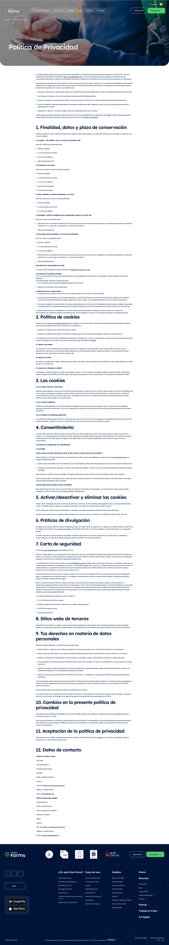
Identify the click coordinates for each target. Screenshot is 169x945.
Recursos (90, 11)
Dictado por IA (63, 893)
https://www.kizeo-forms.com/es (54, 827)
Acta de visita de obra (119, 904)
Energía (87, 885)
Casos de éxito (143, 891)
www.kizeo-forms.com (119, 457)
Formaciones (143, 884)
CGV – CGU (160, 940)
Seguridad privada (91, 889)
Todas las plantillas (118, 878)
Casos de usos (58, 11)
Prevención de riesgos (92, 904)
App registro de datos (65, 889)
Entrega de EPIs (117, 889)
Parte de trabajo (117, 882)
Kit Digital (101, 11)
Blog (140, 888)
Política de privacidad (157, 938)
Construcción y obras (92, 882)
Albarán (114, 896)
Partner (143, 904)
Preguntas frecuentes (146, 895)
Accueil (6, 20)
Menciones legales (141, 938)
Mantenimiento (90, 893)
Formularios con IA (64, 885)
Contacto (142, 899)
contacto (126, 681)
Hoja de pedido (117, 907)
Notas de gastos (117, 893)
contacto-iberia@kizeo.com (50, 835)
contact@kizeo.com (47, 794)
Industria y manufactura (93, 896)
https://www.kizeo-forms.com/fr (54, 785)
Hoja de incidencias (118, 885)
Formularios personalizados (67, 882)
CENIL (93, 340)
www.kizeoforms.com (76, 563)
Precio (81, 11)
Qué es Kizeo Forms (64, 878)
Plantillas (71, 11)
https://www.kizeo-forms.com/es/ (59, 323)
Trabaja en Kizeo (148, 910)
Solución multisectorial (92, 878)
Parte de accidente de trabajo (121, 900)
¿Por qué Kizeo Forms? (41, 11)
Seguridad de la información (67, 902)
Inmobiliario (89, 900)
